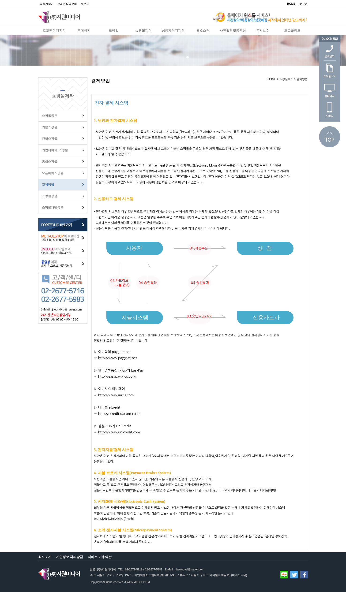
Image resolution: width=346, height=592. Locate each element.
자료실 (84, 4)
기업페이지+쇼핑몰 (55, 150)
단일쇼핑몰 (49, 138)
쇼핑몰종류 (49, 115)
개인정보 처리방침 (69, 557)
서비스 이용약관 (100, 557)
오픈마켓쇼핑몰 (52, 173)
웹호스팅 (203, 30)
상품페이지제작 (173, 30)
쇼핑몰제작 (143, 30)
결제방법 (48, 184)
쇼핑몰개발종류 (52, 207)
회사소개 (44, 557)
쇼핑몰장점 (49, 196)
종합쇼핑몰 (49, 161)
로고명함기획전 (54, 30)
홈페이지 (83, 30)
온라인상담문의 (67, 4)
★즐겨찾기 (47, 4)
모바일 (114, 30)
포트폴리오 (292, 30)
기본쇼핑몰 (49, 127)
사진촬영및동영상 (233, 30)
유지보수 (262, 30)
